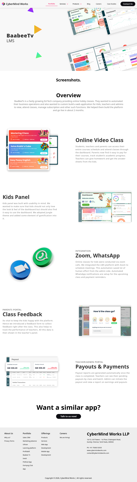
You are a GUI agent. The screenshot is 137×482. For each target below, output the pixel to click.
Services (44, 441)
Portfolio (51, 4)
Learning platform (29, 448)
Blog (88, 4)
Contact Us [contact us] (128, 4)
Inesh (25, 458)
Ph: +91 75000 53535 (94, 448)
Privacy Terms (9, 441)
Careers (98, 4)
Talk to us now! (68, 416)
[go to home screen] (15, 4)
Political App (27, 462)
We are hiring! (65, 437)
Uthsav (25, 444)
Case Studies (111, 4)
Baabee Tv (26, 455)
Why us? (7, 437)
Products (44, 437)
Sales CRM (26, 437)
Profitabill (26, 451)
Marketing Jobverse (30, 441)
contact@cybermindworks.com (98, 453)
